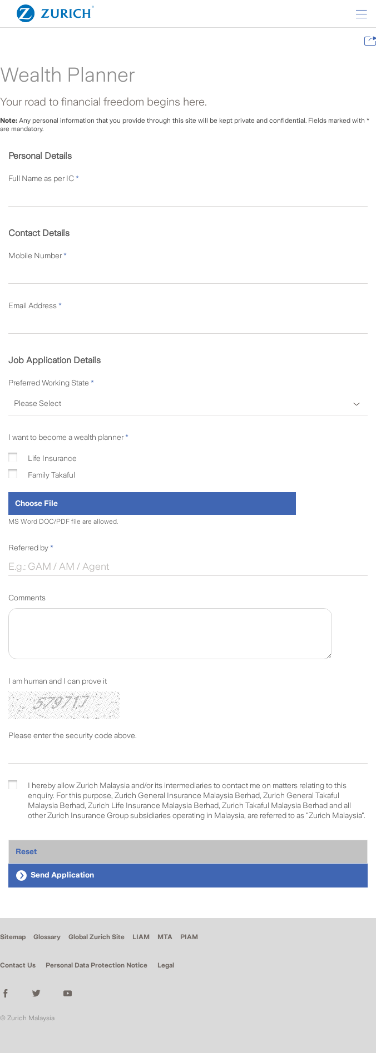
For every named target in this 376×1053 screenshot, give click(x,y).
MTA (164, 937)
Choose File (36, 503)
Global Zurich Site (96, 937)
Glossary (47, 937)
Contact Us (18, 965)
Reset (26, 851)
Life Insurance (52, 458)
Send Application (54, 876)
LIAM (141, 937)
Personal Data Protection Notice (96, 965)
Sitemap (13, 937)
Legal (165, 965)
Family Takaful (51, 474)
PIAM (189, 937)
